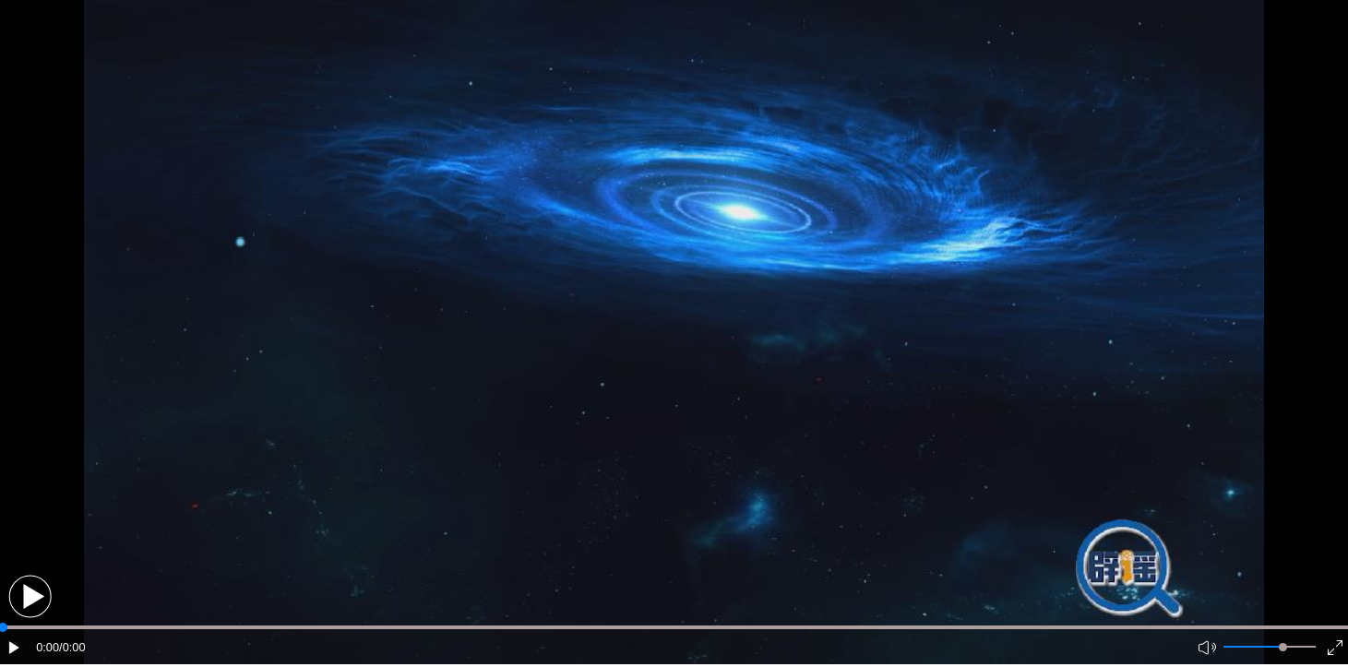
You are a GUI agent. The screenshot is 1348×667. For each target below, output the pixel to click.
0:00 (47, 647)
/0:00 (72, 647)
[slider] (1283, 647)
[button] (30, 596)
